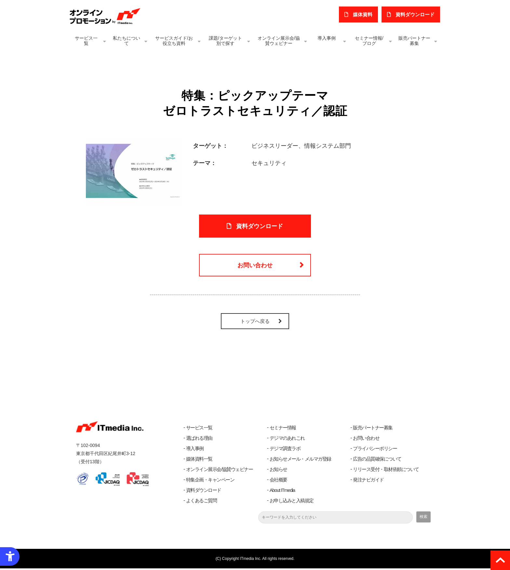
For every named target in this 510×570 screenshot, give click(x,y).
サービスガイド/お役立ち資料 (174, 40)
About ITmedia (282, 491)
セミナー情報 (283, 429)
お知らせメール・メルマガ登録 (300, 460)
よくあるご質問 (201, 502)
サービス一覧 (86, 40)
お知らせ (278, 471)
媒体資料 (363, 14)
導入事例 (326, 38)
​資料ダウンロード (415, 14)
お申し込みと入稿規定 (292, 502)
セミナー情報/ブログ (369, 40)
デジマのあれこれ (287, 439)
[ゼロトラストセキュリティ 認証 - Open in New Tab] (134, 170)
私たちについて (126, 40)
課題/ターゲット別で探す (225, 40)
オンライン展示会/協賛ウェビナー (279, 40)
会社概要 (278, 481)
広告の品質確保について (377, 460)
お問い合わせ (255, 266)
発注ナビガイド (368, 481)
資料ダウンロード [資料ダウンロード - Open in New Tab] (259, 226)
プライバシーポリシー (375, 450)
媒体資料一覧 (199, 460)
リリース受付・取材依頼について (386, 471)
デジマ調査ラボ (285, 450)
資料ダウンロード (203, 491)
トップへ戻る (255, 323)
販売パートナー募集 (414, 40)
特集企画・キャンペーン (210, 481)
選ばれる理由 (199, 439)
